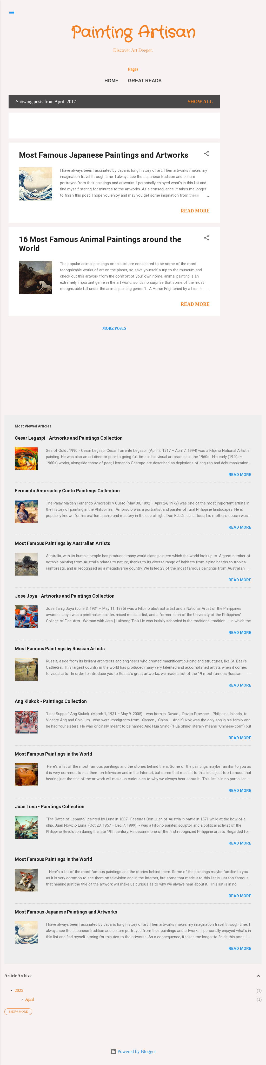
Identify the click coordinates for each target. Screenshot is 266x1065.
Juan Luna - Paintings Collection (49, 806)
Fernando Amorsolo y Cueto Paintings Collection (67, 490)
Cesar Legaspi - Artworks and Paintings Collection (69, 438)
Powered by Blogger (133, 1051)
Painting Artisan (133, 33)
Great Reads (145, 80)
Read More (195, 210)
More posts (114, 328)
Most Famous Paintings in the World (53, 754)
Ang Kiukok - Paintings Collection (51, 701)
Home (111, 80)
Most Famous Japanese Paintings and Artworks (103, 155)
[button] (206, 154)
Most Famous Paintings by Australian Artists (62, 543)
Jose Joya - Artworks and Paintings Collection (65, 596)
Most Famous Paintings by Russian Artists (60, 648)
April (29, 999)
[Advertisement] (240, 173)
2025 (19, 990)
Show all (200, 101)
